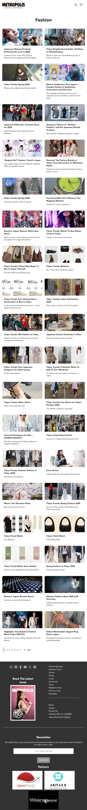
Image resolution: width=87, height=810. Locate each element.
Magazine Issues (55, 683)
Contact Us (53, 707)
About (51, 701)
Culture (52, 668)
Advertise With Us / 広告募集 (60, 710)
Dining (51, 671)
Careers (52, 704)
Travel (51, 680)
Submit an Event (55, 665)
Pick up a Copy (55, 687)
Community (53, 677)
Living (51, 674)
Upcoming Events (56, 662)
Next (29, 646)
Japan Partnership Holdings (59, 713)
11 (24, 646)
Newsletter (53, 690)
